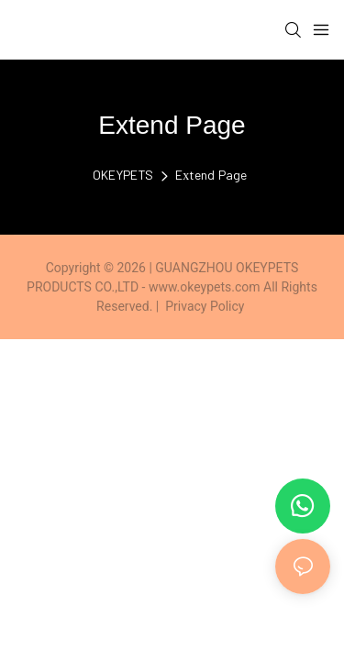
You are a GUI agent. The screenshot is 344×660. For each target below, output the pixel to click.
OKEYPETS (123, 174)
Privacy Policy (204, 306)
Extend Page (211, 174)
